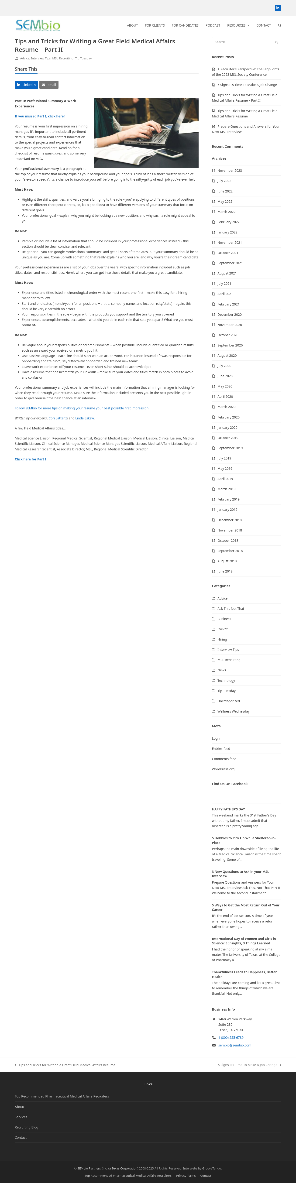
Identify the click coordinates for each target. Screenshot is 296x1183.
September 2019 (230, 448)
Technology (226, 680)
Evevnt (222, 629)
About (19, 1106)
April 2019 (225, 479)
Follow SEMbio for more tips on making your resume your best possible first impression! (82, 408)
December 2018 (229, 520)
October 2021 (227, 252)
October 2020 (227, 335)
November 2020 (229, 324)
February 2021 (228, 304)
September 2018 (230, 551)
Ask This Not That (230, 608)
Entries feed (221, 748)
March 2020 (226, 407)
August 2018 (227, 561)
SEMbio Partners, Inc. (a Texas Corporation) (107, 1168)
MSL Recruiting (62, 58)
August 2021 (227, 273)
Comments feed (224, 759)
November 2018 (229, 530)
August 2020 (227, 355)
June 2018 (225, 571)
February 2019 (228, 499)
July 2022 (224, 180)
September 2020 (230, 345)
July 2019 (224, 458)
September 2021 (230, 263)
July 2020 (224, 365)
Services (21, 1117)
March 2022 (226, 211)
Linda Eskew (84, 418)
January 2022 (227, 232)
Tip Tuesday (83, 58)
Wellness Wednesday (233, 711)
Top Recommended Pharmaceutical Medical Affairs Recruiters (62, 1096)
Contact (21, 1137)
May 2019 (224, 468)
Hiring (222, 639)
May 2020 (224, 386)
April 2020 (225, 396)
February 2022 (228, 222)
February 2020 (228, 417)
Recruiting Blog (26, 1127)
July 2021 (224, 283)
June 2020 (225, 376)
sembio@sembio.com (234, 1045)
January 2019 (227, 509)
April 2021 (225, 293)
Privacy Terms (186, 1175)
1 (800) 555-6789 (231, 1037)
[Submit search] (276, 42)
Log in (216, 738)
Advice (24, 58)
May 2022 (224, 201)
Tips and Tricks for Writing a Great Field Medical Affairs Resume (65, 1065)
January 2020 (227, 427)
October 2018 (227, 540)
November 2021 (229, 242)
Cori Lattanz (57, 418)
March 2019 (226, 489)
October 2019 (227, 437)
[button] (280, 25)
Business (224, 619)
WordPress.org (223, 769)
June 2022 (225, 191)
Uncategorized (228, 701)
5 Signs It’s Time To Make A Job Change (247, 84)
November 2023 (229, 170)
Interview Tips (41, 58)
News (221, 670)
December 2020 (229, 314)
